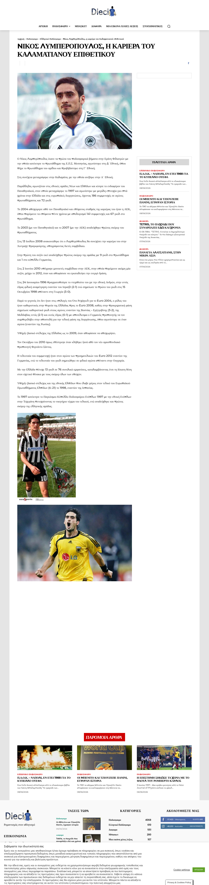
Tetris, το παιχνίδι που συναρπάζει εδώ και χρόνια (159, 226)
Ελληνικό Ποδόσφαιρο (50, 39)
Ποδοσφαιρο (32, 39)
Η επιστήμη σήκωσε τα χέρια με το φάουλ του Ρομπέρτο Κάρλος (163, 779)
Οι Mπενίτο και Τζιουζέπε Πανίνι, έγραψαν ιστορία (159, 200)
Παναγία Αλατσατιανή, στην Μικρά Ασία (160, 254)
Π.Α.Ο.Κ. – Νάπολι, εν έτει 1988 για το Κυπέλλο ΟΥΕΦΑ (163, 175)
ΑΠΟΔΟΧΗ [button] (198, 862)
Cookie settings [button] (182, 862)
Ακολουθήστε (196, 826)
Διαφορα (143, 221)
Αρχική (20, 39)
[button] (169, 26)
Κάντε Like (198, 819)
